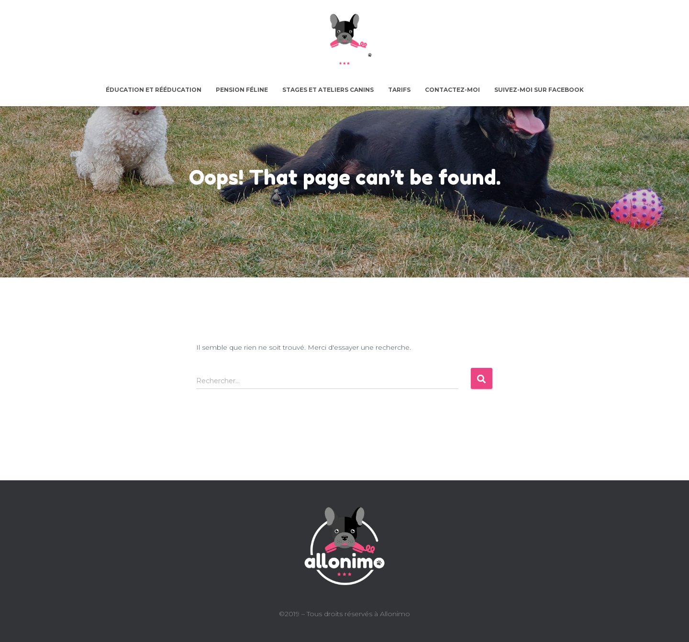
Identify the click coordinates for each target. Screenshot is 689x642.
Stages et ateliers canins (328, 89)
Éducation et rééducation (153, 89)
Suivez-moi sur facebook (539, 89)
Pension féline (242, 89)
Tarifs (399, 89)
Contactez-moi (452, 89)
